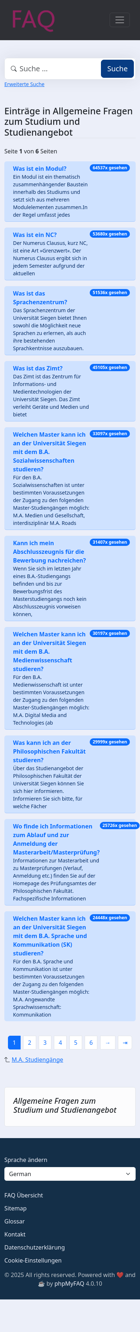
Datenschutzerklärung (34, 1247)
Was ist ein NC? (35, 235)
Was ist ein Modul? (40, 169)
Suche (117, 68)
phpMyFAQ (69, 1284)
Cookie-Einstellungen (32, 1260)
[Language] (70, 1174)
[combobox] (70, 69)
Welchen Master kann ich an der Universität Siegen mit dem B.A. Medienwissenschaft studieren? (49, 651)
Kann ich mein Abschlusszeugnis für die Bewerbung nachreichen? (49, 551)
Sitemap (15, 1208)
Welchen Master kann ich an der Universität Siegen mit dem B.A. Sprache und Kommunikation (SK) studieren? (50, 936)
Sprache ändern (25, 1160)
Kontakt (15, 1234)
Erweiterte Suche (24, 84)
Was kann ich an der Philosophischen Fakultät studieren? (49, 751)
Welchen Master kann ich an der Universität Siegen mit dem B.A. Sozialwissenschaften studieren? (49, 451)
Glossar (14, 1221)
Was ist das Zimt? (38, 368)
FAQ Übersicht (23, 1195)
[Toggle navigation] (120, 20)
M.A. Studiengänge (37, 1060)
